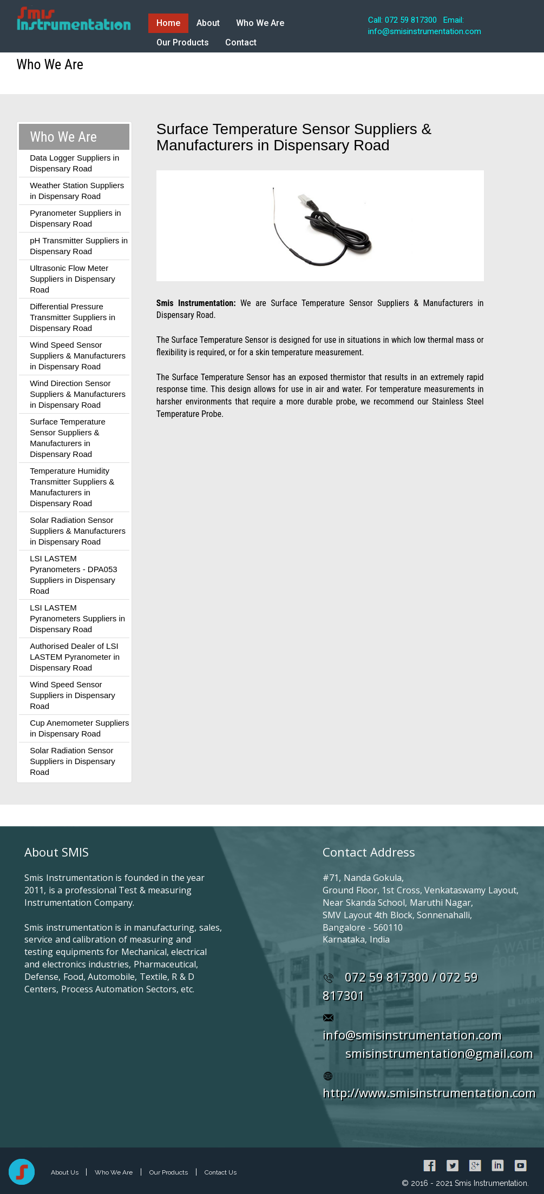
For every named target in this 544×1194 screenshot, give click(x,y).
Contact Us (221, 1172)
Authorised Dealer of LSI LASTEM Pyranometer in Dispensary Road (75, 656)
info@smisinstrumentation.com (412, 1034)
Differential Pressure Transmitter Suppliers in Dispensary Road (72, 317)
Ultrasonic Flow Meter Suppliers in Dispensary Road (72, 278)
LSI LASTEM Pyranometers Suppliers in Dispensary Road (77, 618)
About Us (65, 1172)
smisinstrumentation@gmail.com (439, 1053)
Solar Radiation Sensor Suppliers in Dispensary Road (72, 761)
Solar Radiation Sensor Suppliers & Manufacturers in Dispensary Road (78, 530)
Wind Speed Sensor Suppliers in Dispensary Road (72, 695)
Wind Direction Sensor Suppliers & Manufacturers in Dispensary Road (78, 394)
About (208, 23)
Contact (241, 42)
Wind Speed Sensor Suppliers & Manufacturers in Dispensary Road (78, 355)
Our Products (182, 42)
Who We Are (260, 23)
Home (168, 23)
